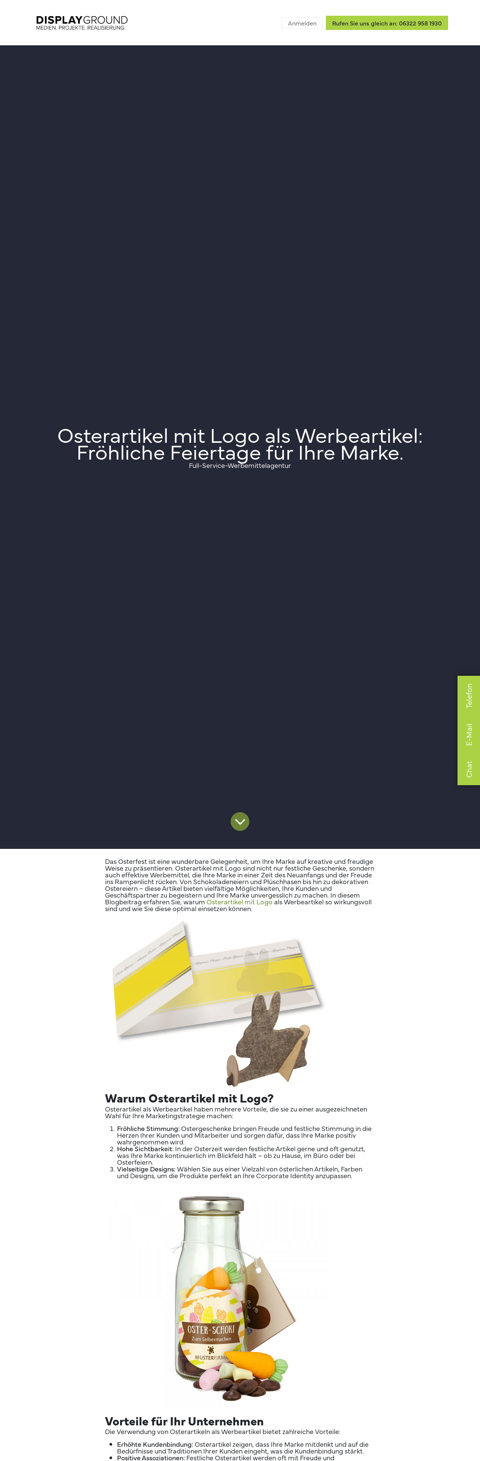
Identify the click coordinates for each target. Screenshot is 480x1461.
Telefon (469, 695)
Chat (469, 769)
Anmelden (302, 23)
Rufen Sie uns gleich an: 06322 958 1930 (387, 23)
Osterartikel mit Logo (240, 901)
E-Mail (469, 734)
